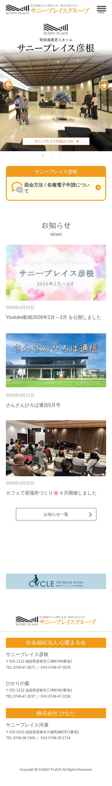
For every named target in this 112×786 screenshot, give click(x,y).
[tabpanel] (56, 85)
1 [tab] (43, 155)
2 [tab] (52, 155)
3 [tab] (60, 155)
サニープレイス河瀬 (27, 724)
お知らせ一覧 (56, 514)
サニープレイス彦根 (27, 654)
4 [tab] (69, 155)
